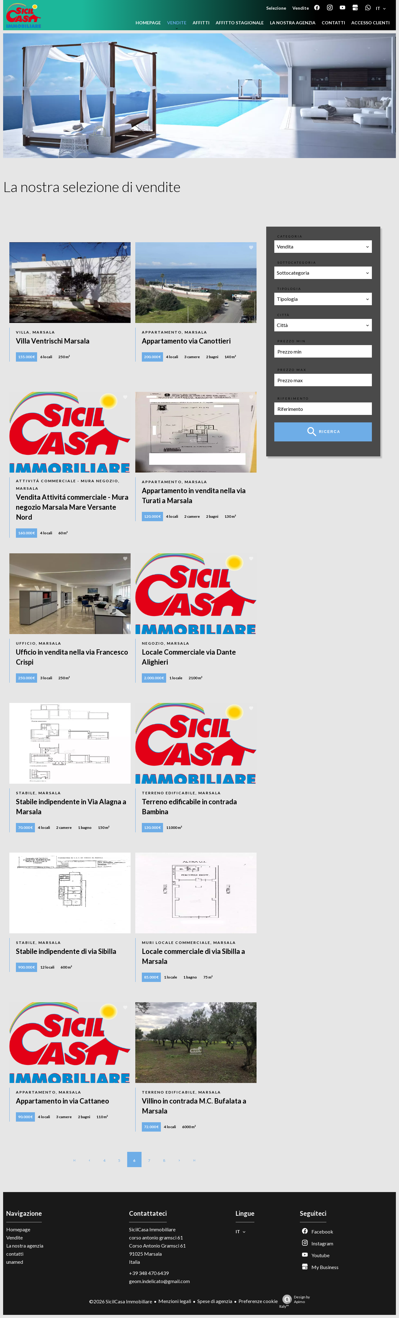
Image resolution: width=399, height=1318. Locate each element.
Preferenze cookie (258, 1301)
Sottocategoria (296, 262)
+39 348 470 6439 (149, 1273)
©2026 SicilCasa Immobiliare (120, 1301)
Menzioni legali (174, 1301)
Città (283, 315)
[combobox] (323, 246)
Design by (294, 1302)
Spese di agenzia (214, 1301)
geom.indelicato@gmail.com (159, 1281)
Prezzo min (291, 341)
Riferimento (293, 398)
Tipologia (289, 289)
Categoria (290, 236)
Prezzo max (291, 370)
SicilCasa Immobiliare (152, 1229)
